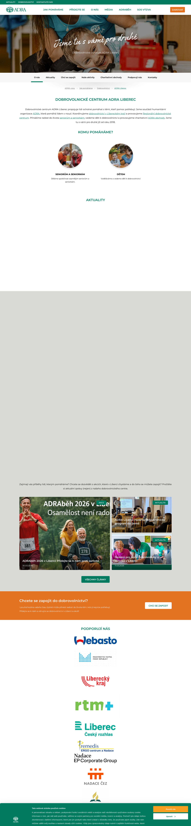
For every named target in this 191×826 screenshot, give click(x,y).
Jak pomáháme (53, 9)
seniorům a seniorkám (72, 118)
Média (109, 9)
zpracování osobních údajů (73, 809)
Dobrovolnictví (26, 2)
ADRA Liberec (120, 88)
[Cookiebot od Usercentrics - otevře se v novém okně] (15, 821)
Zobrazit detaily (39, 821)
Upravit (170, 799)
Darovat (177, 10)
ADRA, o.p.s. (70, 88)
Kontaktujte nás (45, 2)
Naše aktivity (88, 77)
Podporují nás (135, 77)
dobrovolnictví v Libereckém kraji (107, 113)
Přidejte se (77, 9)
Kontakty (152, 77)
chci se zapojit (158, 605)
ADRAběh (125, 9)
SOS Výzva (144, 9)
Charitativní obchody (111, 77)
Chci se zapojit (68, 77)
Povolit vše (170, 791)
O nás (95, 9)
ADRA (36, 113)
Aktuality (10, 2)
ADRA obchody (156, 118)
